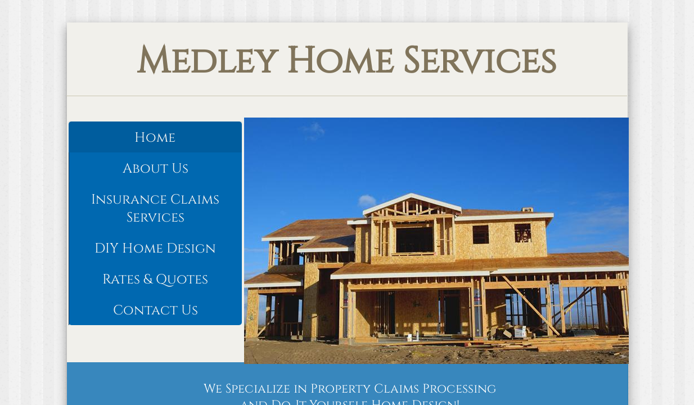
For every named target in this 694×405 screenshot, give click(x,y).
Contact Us (155, 311)
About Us (155, 169)
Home (154, 138)
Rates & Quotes (155, 280)
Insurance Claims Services (155, 208)
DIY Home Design (155, 249)
